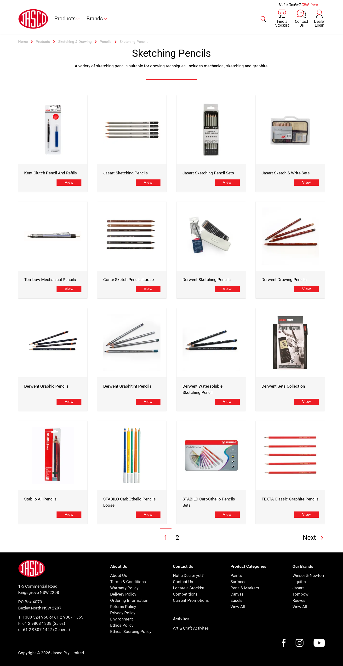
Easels (236, 600)
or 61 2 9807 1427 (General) (44, 629)
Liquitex (299, 581)
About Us (118, 575)
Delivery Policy (123, 594)
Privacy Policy (122, 612)
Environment (121, 619)
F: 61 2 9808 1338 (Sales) (41, 623)
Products (67, 19)
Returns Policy (123, 606)
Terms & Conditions (128, 581)
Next (314, 537)
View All (237, 606)
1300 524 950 (35, 617)
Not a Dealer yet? (188, 575)
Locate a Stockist (189, 588)
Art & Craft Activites (191, 628)
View (69, 182)
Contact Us (183, 581)
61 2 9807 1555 (68, 617)
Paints (236, 575)
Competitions (185, 594)
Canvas (237, 594)
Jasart (298, 588)
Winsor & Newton (308, 575)
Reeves (298, 600)
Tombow (300, 594)
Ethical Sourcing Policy (130, 631)
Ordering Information (129, 600)
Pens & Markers (244, 588)
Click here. (310, 4)
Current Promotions (191, 600)
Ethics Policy (121, 625)
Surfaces (238, 581)
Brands (97, 19)
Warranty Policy (124, 588)
